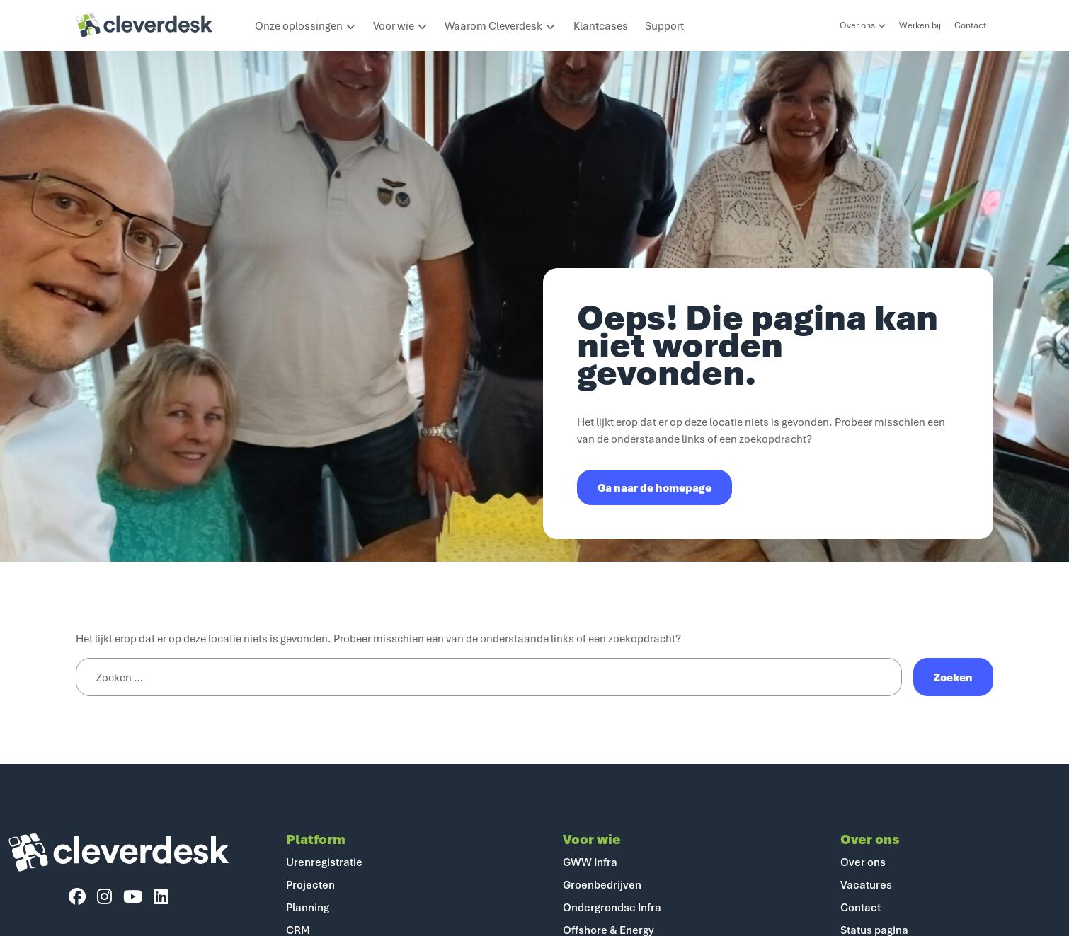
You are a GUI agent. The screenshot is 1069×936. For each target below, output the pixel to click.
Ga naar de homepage (654, 487)
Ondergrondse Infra (612, 907)
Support (664, 25)
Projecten (310, 884)
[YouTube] (132, 897)
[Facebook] (77, 897)
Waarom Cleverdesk (500, 25)
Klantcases (600, 25)
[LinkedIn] (161, 897)
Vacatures (866, 884)
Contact (970, 25)
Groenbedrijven (602, 884)
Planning (307, 907)
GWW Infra (590, 862)
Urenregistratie (324, 862)
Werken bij (920, 25)
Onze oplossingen (305, 25)
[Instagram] (104, 897)
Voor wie (400, 25)
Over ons (863, 25)
